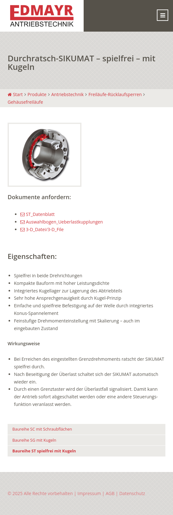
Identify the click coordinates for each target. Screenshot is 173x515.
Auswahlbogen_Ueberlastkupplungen (61, 222)
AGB (110, 493)
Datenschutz (132, 493)
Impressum (89, 493)
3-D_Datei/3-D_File (42, 229)
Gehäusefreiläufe (25, 102)
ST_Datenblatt (37, 214)
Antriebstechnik (67, 94)
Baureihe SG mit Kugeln (34, 440)
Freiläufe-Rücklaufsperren (115, 94)
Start (15, 94)
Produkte (37, 94)
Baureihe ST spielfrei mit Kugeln (44, 451)
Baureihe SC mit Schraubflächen (42, 429)
